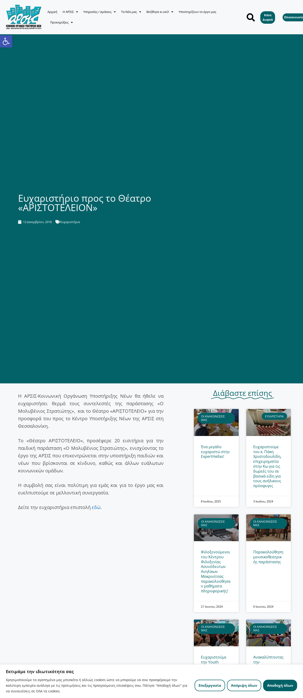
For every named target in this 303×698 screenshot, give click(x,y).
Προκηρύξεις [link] (61, 22)
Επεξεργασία (210, 685)
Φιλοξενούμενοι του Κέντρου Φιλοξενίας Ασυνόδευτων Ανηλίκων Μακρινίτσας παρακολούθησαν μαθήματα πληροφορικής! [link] (215, 571)
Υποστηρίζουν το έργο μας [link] (197, 12)
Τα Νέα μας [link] (131, 12)
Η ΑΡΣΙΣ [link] (70, 12)
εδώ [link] (96, 507)
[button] (251, 17)
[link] (6, 41)
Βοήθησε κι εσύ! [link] (159, 12)
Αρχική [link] (52, 12)
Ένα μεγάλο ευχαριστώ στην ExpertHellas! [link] (215, 451)
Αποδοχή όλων (280, 685)
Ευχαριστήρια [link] (70, 222)
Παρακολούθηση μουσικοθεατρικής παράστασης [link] (268, 556)
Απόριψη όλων (244, 685)
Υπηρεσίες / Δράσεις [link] (99, 12)
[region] (151, 681)
